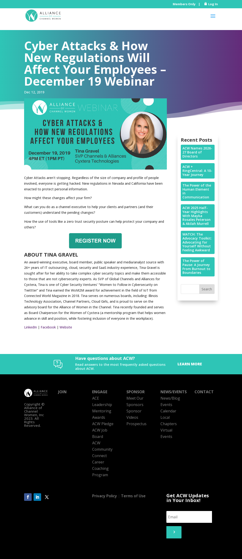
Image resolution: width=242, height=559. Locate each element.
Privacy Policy (104, 495)
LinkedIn (30, 327)
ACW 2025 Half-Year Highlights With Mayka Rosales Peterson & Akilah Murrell (196, 215)
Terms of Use (133, 495)
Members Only (184, 4)
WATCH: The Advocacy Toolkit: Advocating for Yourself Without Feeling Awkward (197, 242)
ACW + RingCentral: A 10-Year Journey (197, 170)
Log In (213, 4)
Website (66, 327)
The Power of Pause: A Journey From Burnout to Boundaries (196, 266)
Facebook (48, 327)
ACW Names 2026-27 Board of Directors (197, 152)
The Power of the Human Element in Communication (196, 191)
